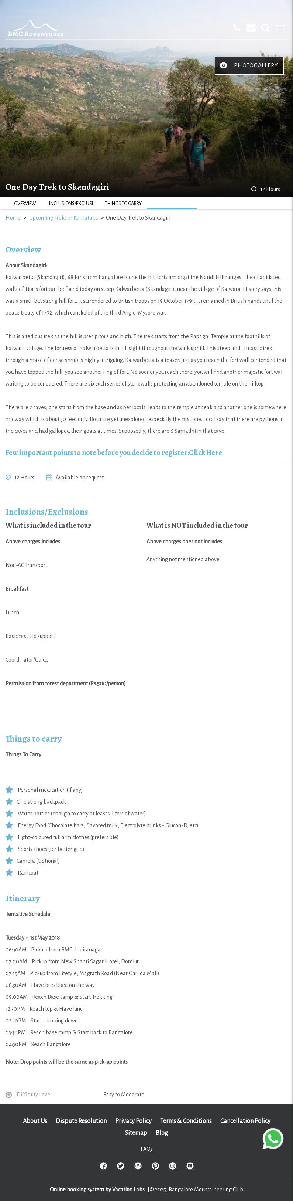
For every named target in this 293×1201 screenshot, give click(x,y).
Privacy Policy (133, 1121)
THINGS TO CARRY (123, 203)
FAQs (147, 1149)
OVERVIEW (25, 203)
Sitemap (136, 1133)
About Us (35, 1121)
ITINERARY (172, 203)
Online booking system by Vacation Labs (98, 1189)
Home (13, 218)
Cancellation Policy (245, 1121)
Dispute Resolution (81, 1121)
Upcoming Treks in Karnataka (64, 218)
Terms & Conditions (186, 1121)
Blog (162, 1133)
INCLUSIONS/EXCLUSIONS (74, 203)
